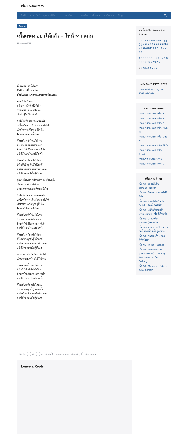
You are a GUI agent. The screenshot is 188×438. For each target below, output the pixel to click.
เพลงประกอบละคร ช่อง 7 (151, 118)
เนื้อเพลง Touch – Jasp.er (151, 244)
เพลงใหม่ (79, 15)
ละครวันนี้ (35, 15)
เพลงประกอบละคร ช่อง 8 (151, 123)
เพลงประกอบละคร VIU (150, 158)
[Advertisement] (74, 66)
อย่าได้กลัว (46, 354)
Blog (115, 15)
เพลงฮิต (65, 15)
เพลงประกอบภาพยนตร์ (67, 354)
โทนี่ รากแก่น (89, 354)
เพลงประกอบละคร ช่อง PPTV (153, 145)
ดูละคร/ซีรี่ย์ (49, 15)
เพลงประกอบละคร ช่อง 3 (151, 113)
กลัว (33, 354)
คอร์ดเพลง (104, 15)
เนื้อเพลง (91, 15)
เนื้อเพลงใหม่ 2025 (34, 6)
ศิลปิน (24, 15)
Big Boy (22, 354)
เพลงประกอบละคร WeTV (151, 163)
